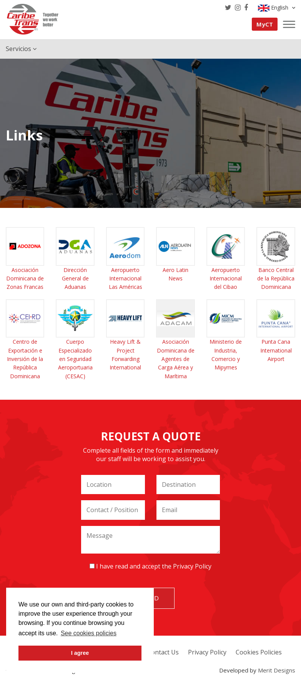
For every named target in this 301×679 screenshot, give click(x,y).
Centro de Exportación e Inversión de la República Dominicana (25, 359)
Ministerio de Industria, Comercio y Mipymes (226, 354)
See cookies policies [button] (88, 633)
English (276, 8)
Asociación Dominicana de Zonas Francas (25, 278)
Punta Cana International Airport (276, 350)
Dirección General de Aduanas (75, 278)
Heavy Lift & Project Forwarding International (125, 354)
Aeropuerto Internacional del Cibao (226, 278)
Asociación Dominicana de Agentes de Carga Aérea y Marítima (176, 359)
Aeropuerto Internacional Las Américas (125, 278)
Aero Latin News (175, 274)
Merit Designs (276, 670)
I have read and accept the (150, 566)
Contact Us (163, 652)
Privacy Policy (192, 566)
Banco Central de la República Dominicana (275, 278)
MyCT (264, 24)
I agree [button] (80, 653)
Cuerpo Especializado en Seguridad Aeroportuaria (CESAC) (75, 359)
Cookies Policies (259, 652)
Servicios (21, 48)
